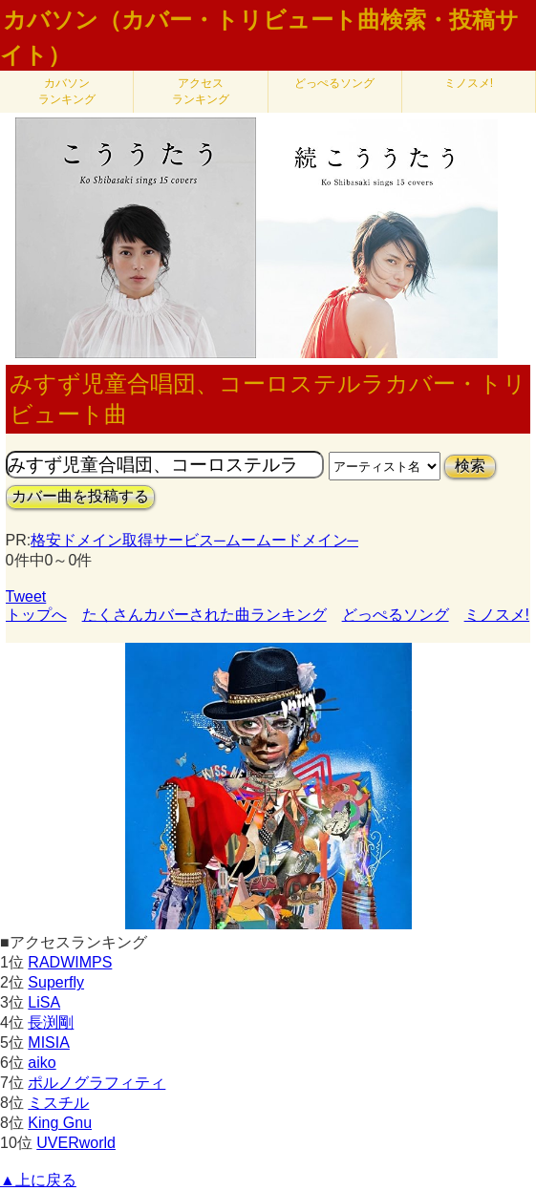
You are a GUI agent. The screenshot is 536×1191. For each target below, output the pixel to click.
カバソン (67, 91)
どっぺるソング (334, 83)
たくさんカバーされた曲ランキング (204, 614)
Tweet (26, 596)
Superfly (56, 982)
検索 (470, 465)
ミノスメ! (468, 83)
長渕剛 (51, 1022)
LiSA (44, 1002)
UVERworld (76, 1143)
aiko (41, 1062)
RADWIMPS (70, 962)
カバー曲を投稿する (80, 496)
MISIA (49, 1042)
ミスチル (58, 1103)
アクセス (200, 91)
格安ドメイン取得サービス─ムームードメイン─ (194, 540)
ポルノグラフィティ (96, 1082)
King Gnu (60, 1123)
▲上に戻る (38, 1180)
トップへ (36, 614)
